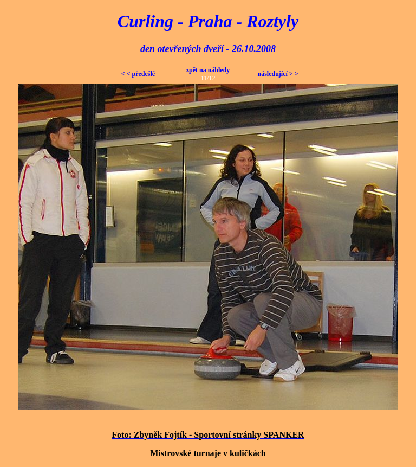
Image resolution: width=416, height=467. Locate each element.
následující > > (277, 74)
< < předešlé (138, 74)
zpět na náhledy (208, 70)
